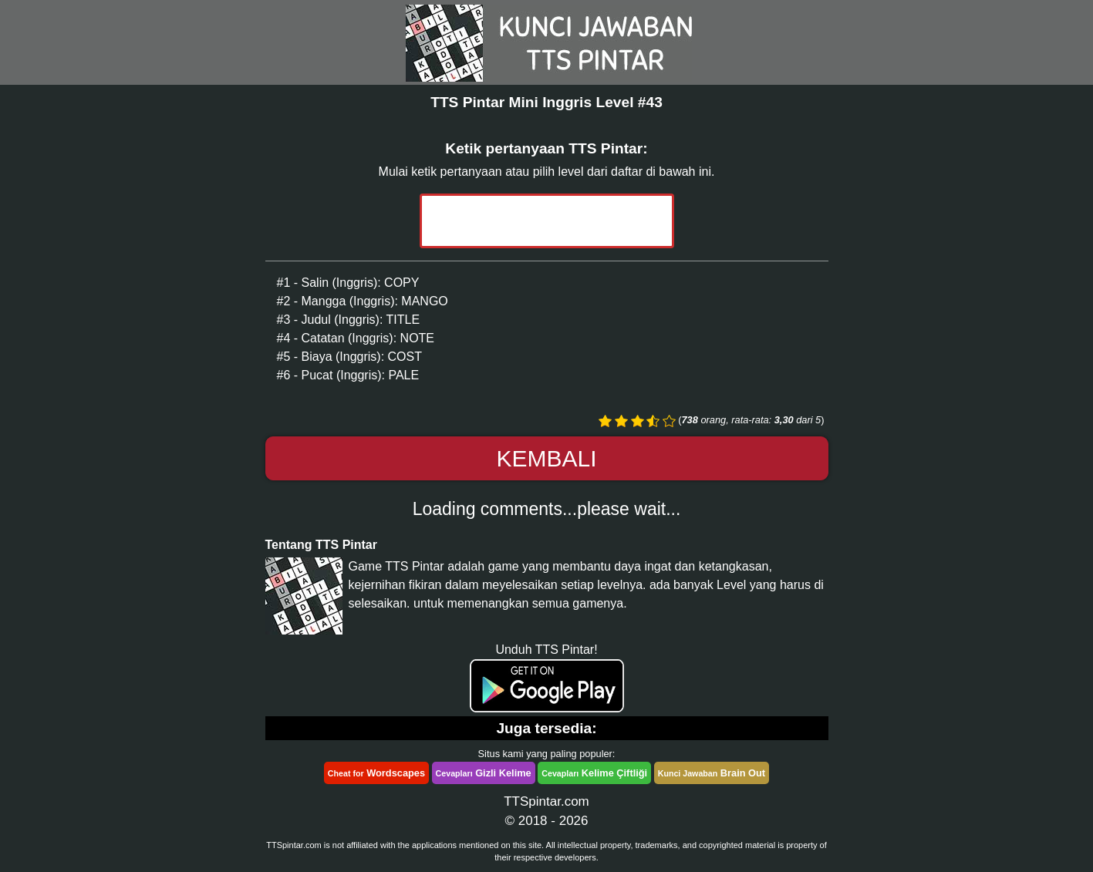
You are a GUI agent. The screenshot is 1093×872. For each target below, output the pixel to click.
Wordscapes (376, 773)
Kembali (546, 458)
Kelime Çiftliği (594, 773)
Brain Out (711, 773)
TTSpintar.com (546, 801)
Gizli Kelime (483, 773)
